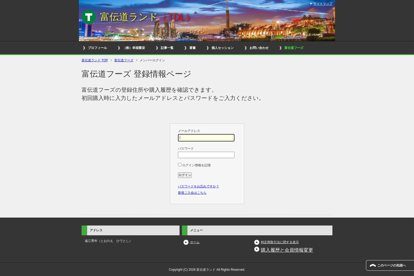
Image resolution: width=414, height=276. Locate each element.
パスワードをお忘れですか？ (198, 186)
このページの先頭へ (391, 265)
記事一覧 (167, 48)
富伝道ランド (147, 16)
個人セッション (222, 48)
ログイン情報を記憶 (194, 165)
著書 (192, 48)
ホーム (195, 242)
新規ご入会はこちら (192, 193)
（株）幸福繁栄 (134, 48)
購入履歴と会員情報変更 (287, 250)
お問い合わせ (259, 48)
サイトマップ (322, 4)
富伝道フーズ (293, 48)
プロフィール (97, 48)
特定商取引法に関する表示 (280, 242)
